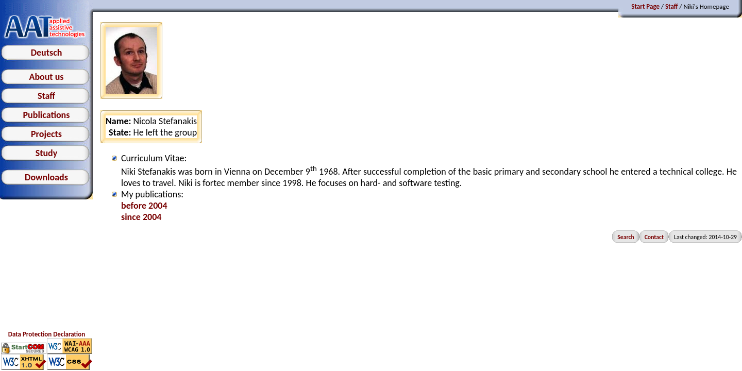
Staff (46, 96)
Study (47, 153)
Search (625, 237)
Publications (46, 115)
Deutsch (46, 52)
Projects (46, 134)
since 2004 (141, 217)
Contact (654, 237)
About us (46, 76)
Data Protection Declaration (46, 334)
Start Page (645, 6)
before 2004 (144, 205)
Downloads (46, 177)
